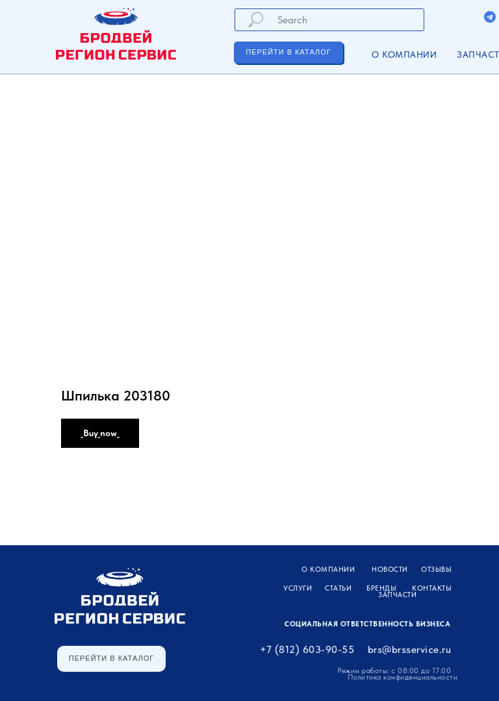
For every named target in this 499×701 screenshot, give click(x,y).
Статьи (338, 588)
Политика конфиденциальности (403, 677)
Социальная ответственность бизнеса (367, 624)
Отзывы (436, 569)
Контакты (432, 588)
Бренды (381, 588)
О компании (404, 54)
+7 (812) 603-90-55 (307, 649)
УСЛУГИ (297, 588)
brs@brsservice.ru (410, 649)
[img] (490, 17)
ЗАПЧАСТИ (397, 595)
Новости (390, 569)
